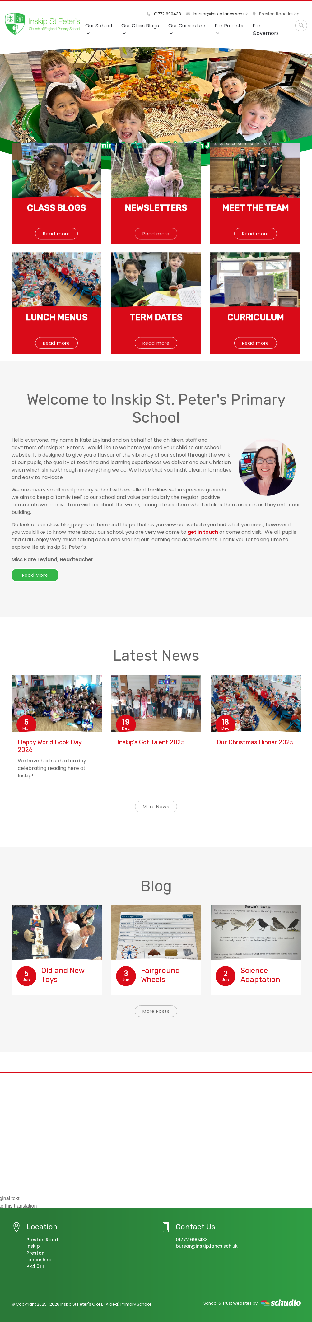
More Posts (156, 1011)
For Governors (266, 29)
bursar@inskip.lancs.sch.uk (217, 14)
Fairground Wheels (160, 975)
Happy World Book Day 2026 (49, 745)
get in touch (203, 532)
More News (156, 806)
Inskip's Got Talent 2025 (151, 742)
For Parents (229, 28)
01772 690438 (164, 14)
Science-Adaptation (260, 975)
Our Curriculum (186, 28)
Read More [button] (35, 575)
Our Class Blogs (140, 28)
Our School (98, 28)
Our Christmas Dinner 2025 (255, 742)
